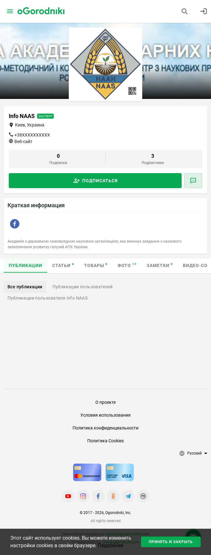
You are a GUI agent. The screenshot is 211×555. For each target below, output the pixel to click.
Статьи (63, 265)
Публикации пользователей (83, 286)
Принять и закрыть (171, 542)
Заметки (160, 265)
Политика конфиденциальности (105, 427)
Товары (96, 265)
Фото (127, 265)
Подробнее (110, 545)
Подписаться (100, 180)
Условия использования (105, 415)
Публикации (25, 265)
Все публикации (25, 286)
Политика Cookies (105, 440)
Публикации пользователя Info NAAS (48, 298)
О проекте (105, 402)
